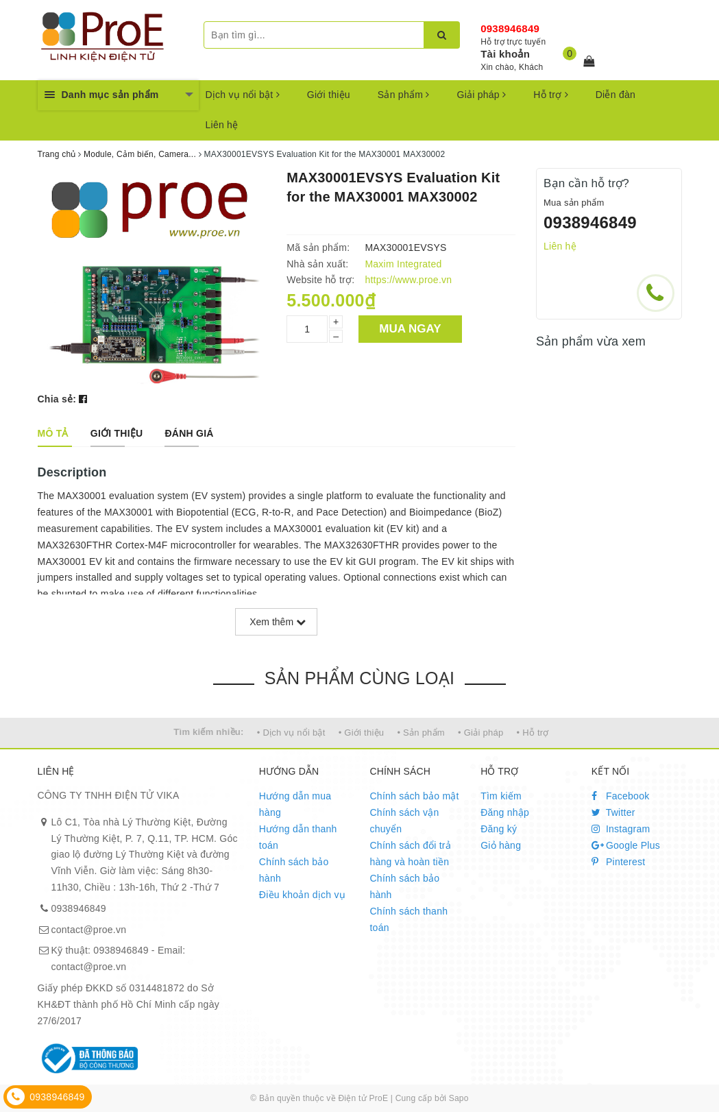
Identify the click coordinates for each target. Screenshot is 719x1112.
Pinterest (619, 861)
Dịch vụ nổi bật (243, 94)
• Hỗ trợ (533, 732)
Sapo (459, 1098)
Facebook (621, 795)
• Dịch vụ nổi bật (291, 732)
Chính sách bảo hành (294, 870)
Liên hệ (222, 124)
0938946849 (509, 28)
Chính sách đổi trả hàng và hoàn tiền (410, 853)
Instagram (621, 828)
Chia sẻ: (57, 399)
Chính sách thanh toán (408, 919)
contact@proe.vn (89, 929)
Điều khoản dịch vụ (302, 894)
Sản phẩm (404, 94)
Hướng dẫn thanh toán (298, 837)
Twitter (613, 812)
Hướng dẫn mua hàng (295, 804)
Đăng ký (498, 828)
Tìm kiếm (501, 795)
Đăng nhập (504, 812)
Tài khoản (505, 54)
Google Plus (626, 845)
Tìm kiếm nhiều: (208, 732)
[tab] (53, 433)
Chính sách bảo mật (414, 795)
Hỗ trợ (550, 94)
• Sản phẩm (420, 732)
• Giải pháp (480, 732)
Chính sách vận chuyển (404, 820)
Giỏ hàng (500, 845)
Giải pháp (482, 94)
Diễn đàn (615, 94)
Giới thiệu (328, 94)
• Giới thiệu (362, 732)
